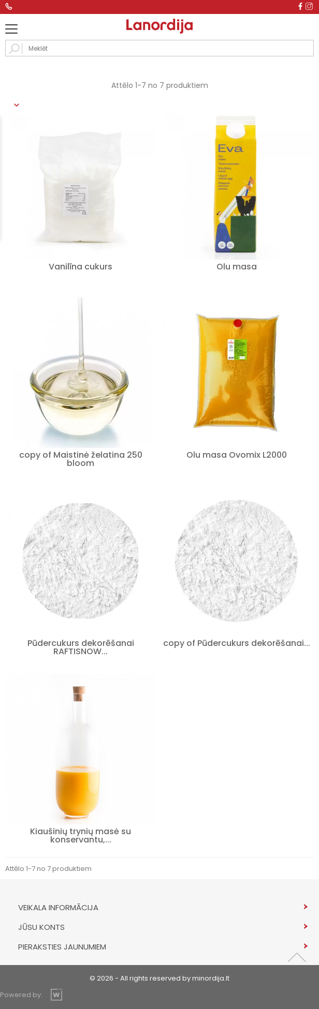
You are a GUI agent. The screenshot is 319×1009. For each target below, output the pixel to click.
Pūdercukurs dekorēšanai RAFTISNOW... (80, 647)
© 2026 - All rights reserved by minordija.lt (159, 978)
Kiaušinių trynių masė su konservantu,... (80, 835)
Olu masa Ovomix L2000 (236, 455)
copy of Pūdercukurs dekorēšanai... (236, 643)
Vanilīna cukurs (80, 267)
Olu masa (236, 267)
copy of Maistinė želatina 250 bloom (80, 459)
